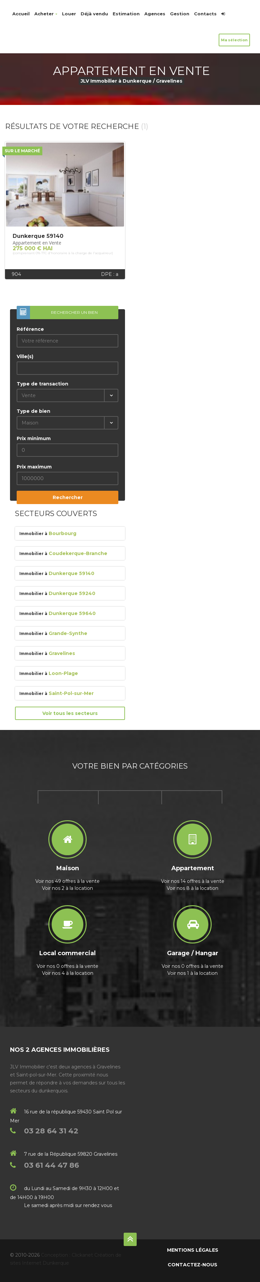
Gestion (179, 13)
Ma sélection (234, 40)
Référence (30, 329)
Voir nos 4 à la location (67, 973)
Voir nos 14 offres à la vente (192, 881)
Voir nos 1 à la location (192, 973)
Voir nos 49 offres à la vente (67, 881)
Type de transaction (42, 384)
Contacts (205, 13)
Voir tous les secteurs (70, 713)
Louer (69, 13)
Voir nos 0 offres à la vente (67, 966)
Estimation (126, 13)
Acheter (45, 13)
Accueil (21, 13)
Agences (154, 13)
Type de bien (33, 411)
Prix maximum (34, 467)
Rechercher (68, 497)
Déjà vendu (94, 13)
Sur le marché (22, 150)
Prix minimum (34, 438)
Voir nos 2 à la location (67, 888)
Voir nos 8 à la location (192, 888)
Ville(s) (25, 356)
